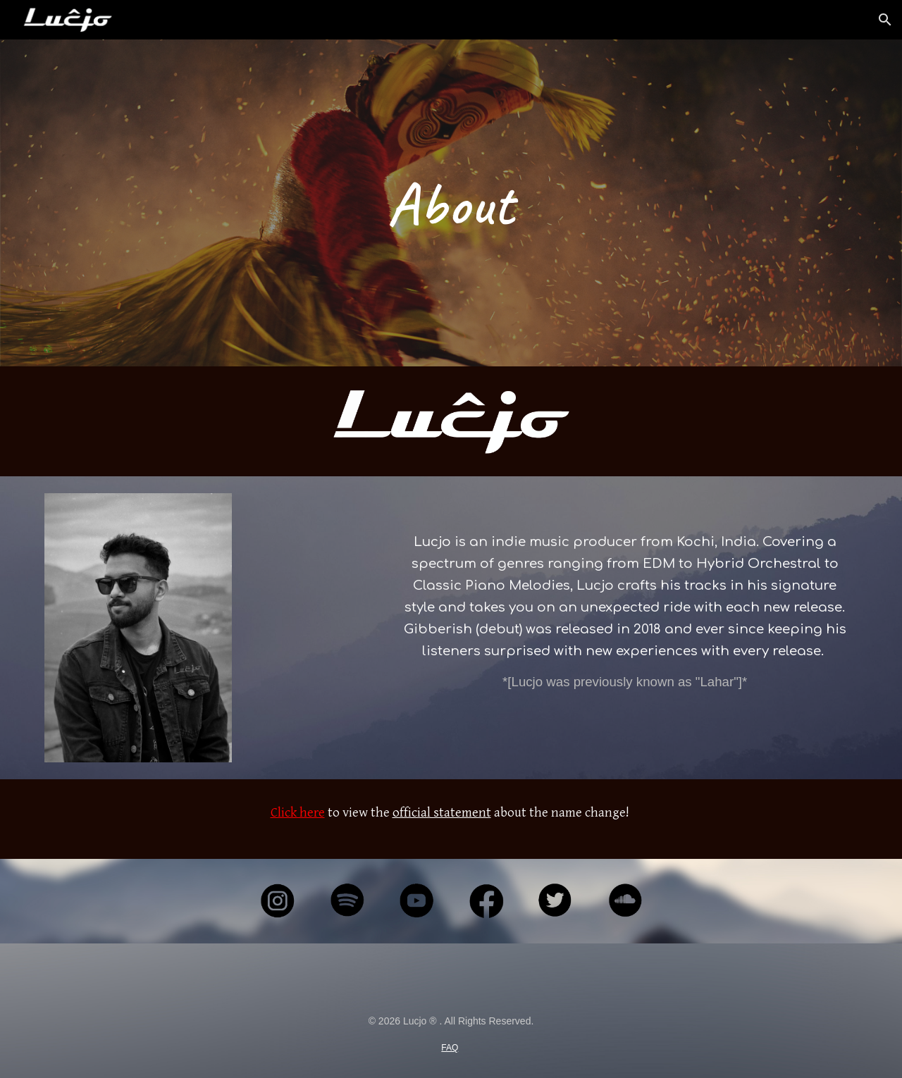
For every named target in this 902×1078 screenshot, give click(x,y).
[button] (885, 20)
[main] (451, 203)
